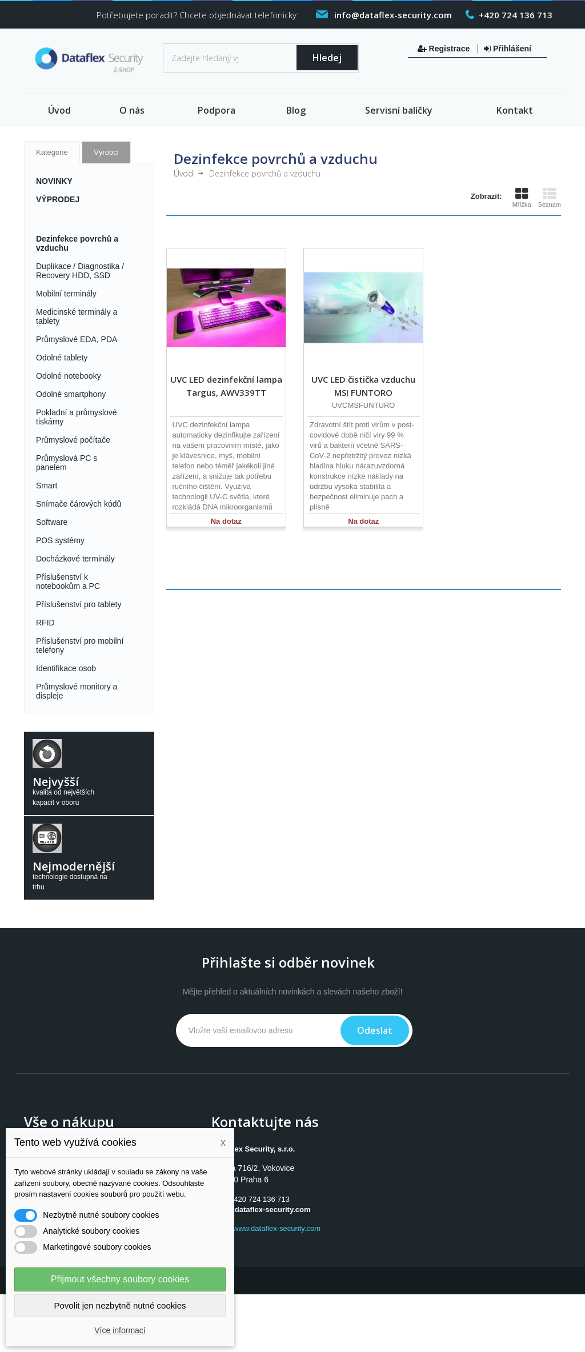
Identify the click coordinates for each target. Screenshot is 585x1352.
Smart (46, 485)
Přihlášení (507, 48)
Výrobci (106, 152)
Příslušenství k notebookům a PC (68, 581)
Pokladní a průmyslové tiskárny (76, 417)
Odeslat (374, 1030)
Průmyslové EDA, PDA (76, 339)
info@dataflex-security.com (262, 1209)
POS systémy (60, 540)
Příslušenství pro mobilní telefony (79, 645)
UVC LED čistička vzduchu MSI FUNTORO (363, 386)
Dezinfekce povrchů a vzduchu (77, 243)
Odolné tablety (61, 357)
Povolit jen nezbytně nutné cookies (120, 1305)
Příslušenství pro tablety (78, 604)
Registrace (445, 48)
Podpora (216, 110)
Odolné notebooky (68, 375)
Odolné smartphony (71, 394)
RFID (45, 622)
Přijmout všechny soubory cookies (120, 1279)
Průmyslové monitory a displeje (76, 691)
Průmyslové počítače (73, 439)
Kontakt (514, 110)
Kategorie (52, 152)
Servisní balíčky (398, 110)
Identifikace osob (66, 668)
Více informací (119, 1330)
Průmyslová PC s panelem (66, 463)
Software (51, 522)
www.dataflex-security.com (276, 1228)
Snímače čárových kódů (78, 503)
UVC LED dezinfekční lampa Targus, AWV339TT (226, 386)
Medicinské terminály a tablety (76, 316)
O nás (132, 110)
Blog (296, 110)
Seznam (549, 197)
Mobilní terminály (66, 293)
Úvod (59, 110)
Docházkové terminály (75, 558)
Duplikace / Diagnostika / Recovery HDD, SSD (80, 271)
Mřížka (521, 197)
